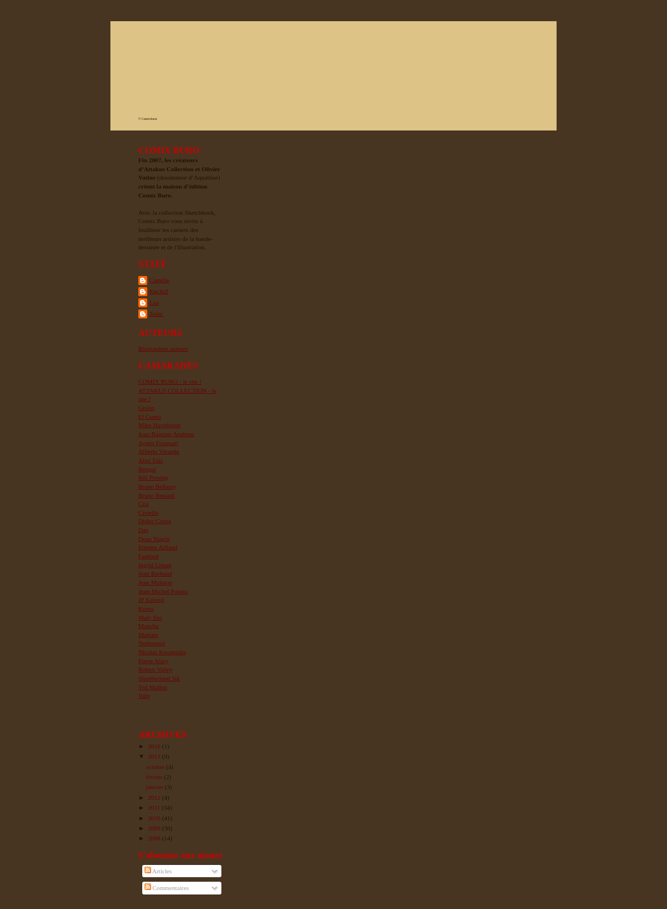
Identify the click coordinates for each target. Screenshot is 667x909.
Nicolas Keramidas (162, 652)
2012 (155, 797)
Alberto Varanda (158, 451)
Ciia (143, 503)
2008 (155, 838)
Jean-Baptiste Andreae (166, 434)
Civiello (148, 512)
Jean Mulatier (155, 582)
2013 (155, 756)
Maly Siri (150, 617)
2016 (155, 746)
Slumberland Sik (159, 678)
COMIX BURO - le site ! (169, 381)
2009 (155, 828)
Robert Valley (155, 669)
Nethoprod (151, 643)
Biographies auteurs (163, 348)
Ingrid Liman (154, 565)
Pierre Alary (153, 660)
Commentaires (166, 887)
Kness (145, 608)
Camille (159, 280)
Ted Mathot (152, 687)
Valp (143, 695)
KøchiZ (158, 291)
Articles (158, 871)
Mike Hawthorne (159, 425)
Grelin (146, 407)
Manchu (148, 625)
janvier (155, 787)
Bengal (147, 469)
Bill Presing (153, 477)
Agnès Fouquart (158, 442)
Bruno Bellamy (157, 486)
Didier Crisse (154, 521)
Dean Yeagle (154, 538)
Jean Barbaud (155, 573)
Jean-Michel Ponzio (163, 591)
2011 (155, 807)
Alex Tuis (150, 460)
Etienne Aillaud (157, 547)
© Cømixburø (147, 118)
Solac (156, 313)
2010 (155, 818)
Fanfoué (148, 556)
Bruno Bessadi (156, 495)
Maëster (148, 634)
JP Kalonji (151, 599)
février (155, 776)
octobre (156, 766)
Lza (154, 302)
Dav (143, 529)
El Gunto (149, 416)
